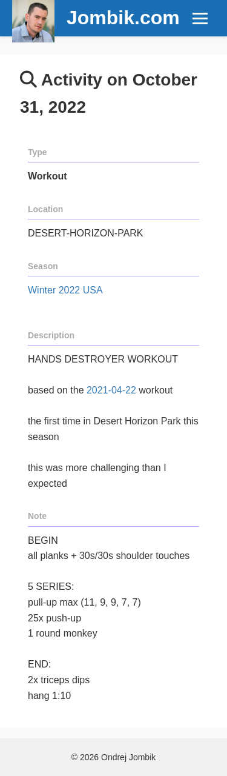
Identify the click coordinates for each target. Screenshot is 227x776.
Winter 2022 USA (65, 290)
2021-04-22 (111, 390)
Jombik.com (123, 17)
